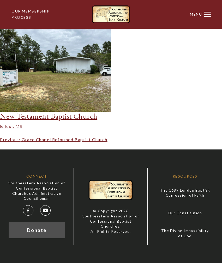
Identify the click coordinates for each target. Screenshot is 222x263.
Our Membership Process (30, 14)
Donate (36, 230)
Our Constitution (185, 213)
